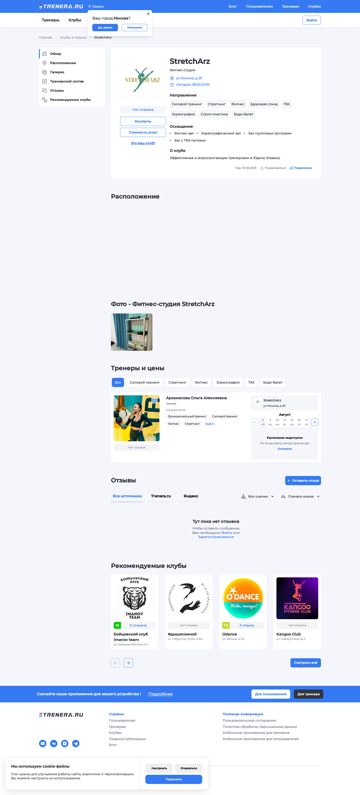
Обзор (51, 54)
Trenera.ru (161, 496)
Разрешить (174, 779)
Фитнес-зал (184, 133)
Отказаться (188, 768)
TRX (251, 382)
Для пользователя (271, 694)
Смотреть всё (305, 663)
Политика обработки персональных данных (260, 727)
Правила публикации (127, 739)
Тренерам (290, 6)
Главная (45, 37)
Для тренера (309, 694)
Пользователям (259, 6)
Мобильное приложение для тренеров (256, 733)
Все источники (127, 496)
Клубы (74, 20)
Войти (312, 20)
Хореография (228, 382)
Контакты (143, 121)
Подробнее (160, 694)
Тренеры (50, 20)
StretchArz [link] (103, 37)
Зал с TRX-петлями (190, 140)
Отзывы (53, 90)
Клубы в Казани (73, 37)
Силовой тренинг (145, 382)
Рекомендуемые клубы (66, 100)
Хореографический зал (221, 133)
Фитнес (201, 382)
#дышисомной (182, 634)
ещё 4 (209, 423)
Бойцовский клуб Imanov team (131, 637)
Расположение (59, 63)
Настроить (159, 768)
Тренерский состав (63, 81)
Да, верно (105, 27)
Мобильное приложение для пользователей (261, 739)
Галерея (53, 72)
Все (118, 382)
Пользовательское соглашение (249, 720)
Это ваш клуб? (143, 143)
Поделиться (301, 168)
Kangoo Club (288, 634)
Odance (229, 634)
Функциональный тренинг (187, 416)
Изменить (134, 27)
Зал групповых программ (269, 133)
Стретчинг (177, 382)
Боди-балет (273, 382)
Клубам (314, 6)
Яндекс (191, 496)
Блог (233, 6)
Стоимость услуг (143, 132)
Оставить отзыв (303, 481)
